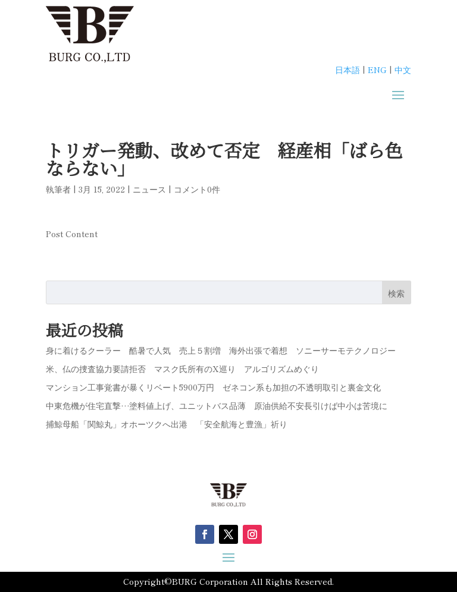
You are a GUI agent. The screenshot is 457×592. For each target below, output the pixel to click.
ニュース (149, 189)
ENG (377, 69)
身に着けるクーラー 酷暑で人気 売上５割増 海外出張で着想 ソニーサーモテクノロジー (221, 350)
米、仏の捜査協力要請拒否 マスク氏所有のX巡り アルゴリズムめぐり (182, 368)
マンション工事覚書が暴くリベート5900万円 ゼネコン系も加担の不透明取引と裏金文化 (213, 387)
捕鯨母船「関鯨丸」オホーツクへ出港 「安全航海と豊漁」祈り (166, 424)
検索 (396, 293)
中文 (403, 69)
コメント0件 (197, 189)
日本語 (347, 69)
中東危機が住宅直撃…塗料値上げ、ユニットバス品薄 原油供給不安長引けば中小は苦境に (216, 405)
